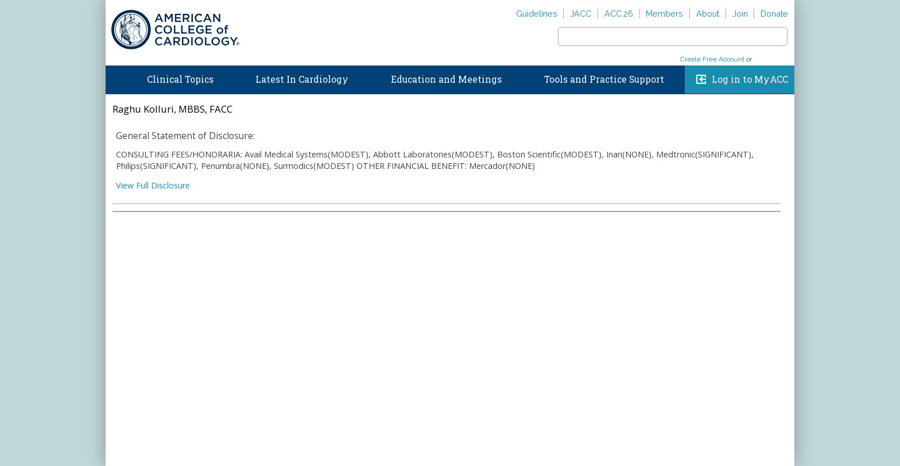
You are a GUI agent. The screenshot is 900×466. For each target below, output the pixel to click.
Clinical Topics (180, 79)
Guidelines (536, 13)
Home (116, 77)
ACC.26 (618, 13)
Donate (774, 13)
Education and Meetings (446, 79)
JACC (580, 13)
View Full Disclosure (153, 185)
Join (740, 13)
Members (664, 13)
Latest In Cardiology (301, 79)
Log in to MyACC (750, 79)
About (707, 13)
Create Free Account (712, 59)
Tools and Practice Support (604, 79)
